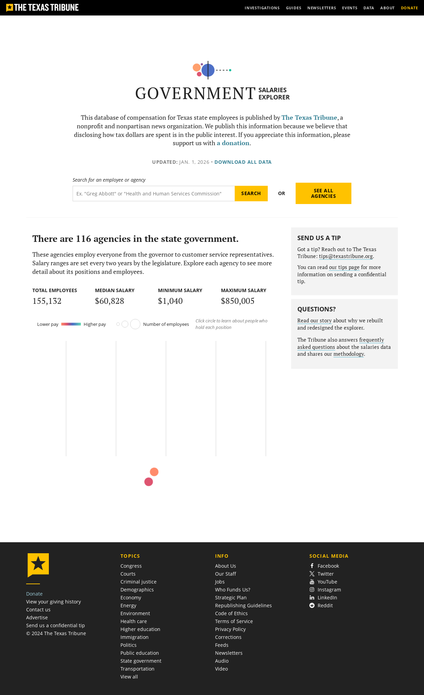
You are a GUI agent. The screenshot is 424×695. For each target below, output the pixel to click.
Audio (222, 660)
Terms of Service (234, 621)
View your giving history (53, 601)
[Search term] (154, 193)
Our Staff (225, 573)
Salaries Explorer (274, 93)
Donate (34, 593)
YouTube (323, 581)
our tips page (344, 267)
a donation (233, 143)
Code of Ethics (231, 613)
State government (140, 660)
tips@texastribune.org (346, 256)
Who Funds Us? (232, 589)
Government (195, 93)
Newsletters (229, 653)
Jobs (220, 581)
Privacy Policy (230, 629)
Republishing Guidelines (243, 605)
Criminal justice (138, 581)
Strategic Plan (231, 597)
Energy (128, 605)
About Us (225, 566)
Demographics (137, 589)
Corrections (228, 637)
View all (129, 676)
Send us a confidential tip (55, 625)
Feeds (222, 645)
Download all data (243, 162)
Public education (139, 653)
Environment (135, 613)
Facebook (324, 566)
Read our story (314, 320)
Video (221, 668)
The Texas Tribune (309, 117)
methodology (348, 354)
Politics (128, 645)
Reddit (321, 605)
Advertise (37, 617)
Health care (133, 621)
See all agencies (323, 193)
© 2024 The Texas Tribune (56, 633)
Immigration (134, 637)
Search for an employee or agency (109, 180)
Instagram (325, 589)
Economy (130, 597)
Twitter (321, 573)
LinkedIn (323, 597)
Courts (128, 573)
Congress (131, 566)
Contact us (38, 609)
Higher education (140, 629)
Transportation (137, 668)
